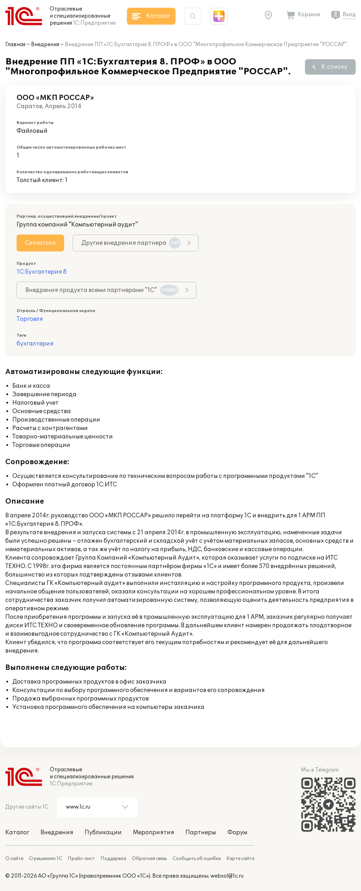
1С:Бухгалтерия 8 (42, 271)
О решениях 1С (45, 858)
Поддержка (113, 858)
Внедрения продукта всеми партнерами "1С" (101, 290)
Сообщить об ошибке (196, 858)
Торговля (30, 319)
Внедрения (45, 45)
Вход (349, 15)
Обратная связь (149, 858)
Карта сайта (240, 858)
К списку (334, 66)
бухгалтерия (35, 343)
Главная (15, 45)
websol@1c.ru (227, 876)
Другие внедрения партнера (130, 243)
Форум (237, 832)
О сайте (14, 858)
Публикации (103, 832)
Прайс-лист (81, 858)
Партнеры (200, 832)
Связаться (40, 243)
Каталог (17, 832)
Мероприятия (153, 832)
